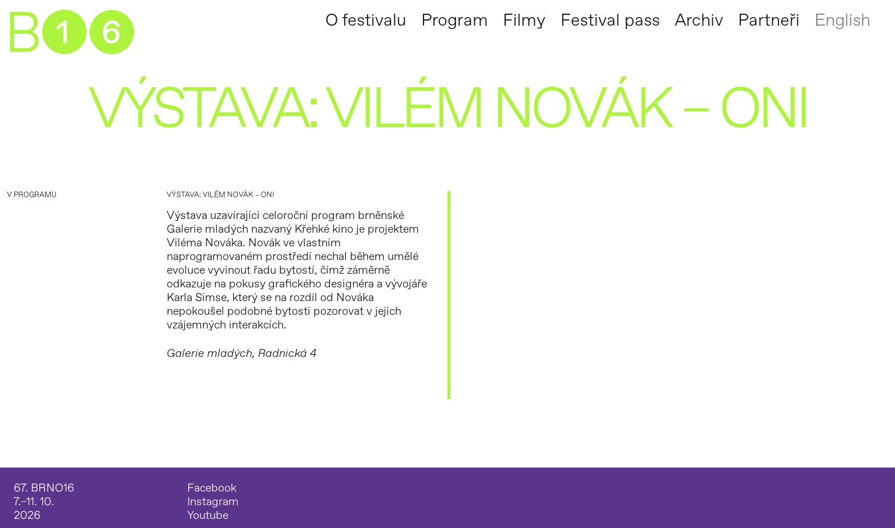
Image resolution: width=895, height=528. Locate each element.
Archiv (699, 20)
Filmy (524, 20)
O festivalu (365, 20)
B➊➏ (69, 34)
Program (454, 20)
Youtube (207, 515)
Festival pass (610, 20)
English (842, 20)
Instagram (213, 502)
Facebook (211, 488)
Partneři (769, 20)
